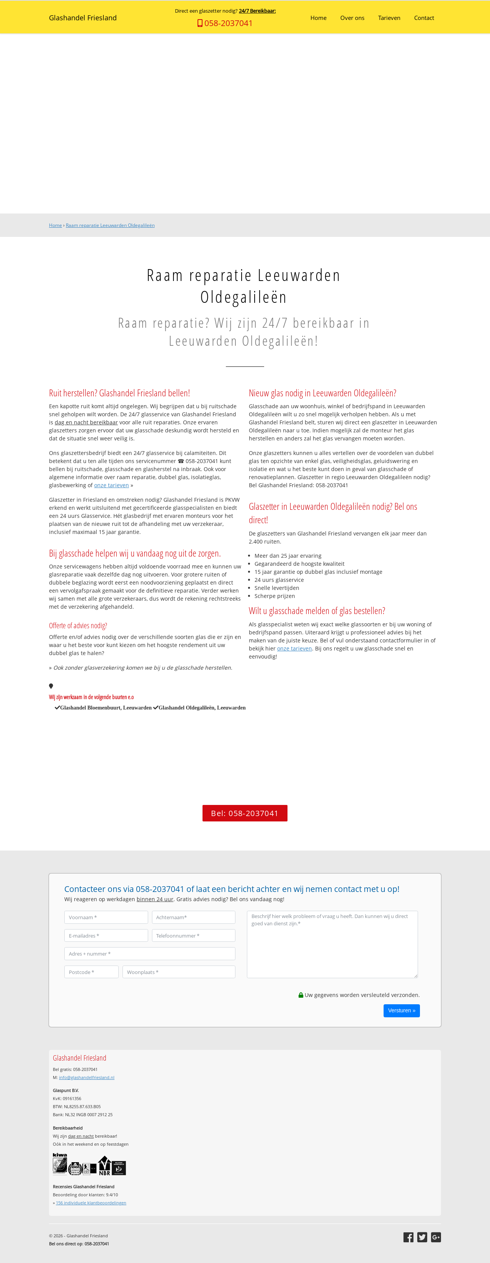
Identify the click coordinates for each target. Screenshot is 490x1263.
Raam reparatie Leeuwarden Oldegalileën (110, 225)
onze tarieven (111, 485)
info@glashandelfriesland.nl (86, 1077)
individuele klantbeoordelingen (91, 1203)
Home (55, 225)
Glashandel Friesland (83, 17)
